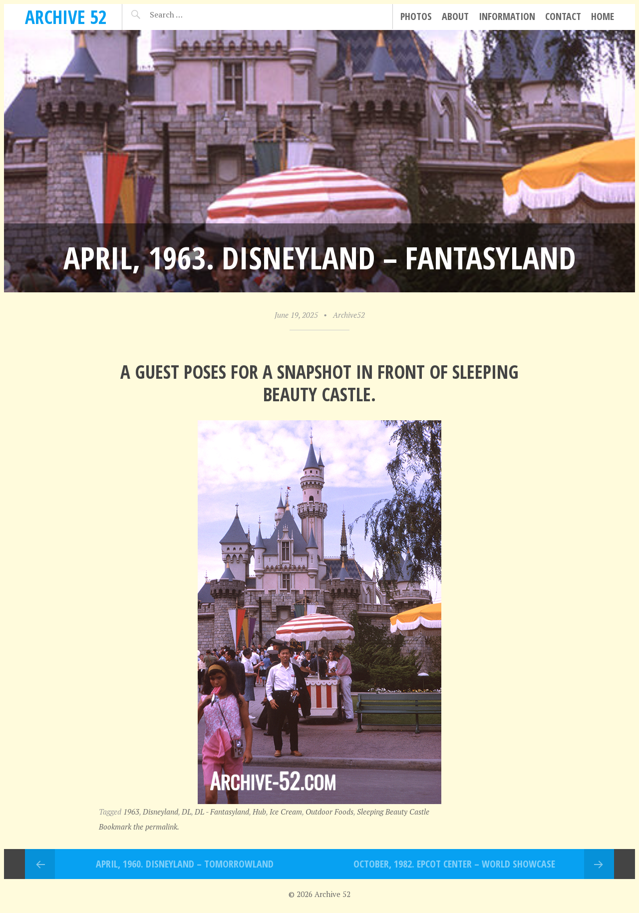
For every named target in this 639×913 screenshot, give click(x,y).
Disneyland (160, 812)
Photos (416, 16)
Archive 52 (66, 16)
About (455, 16)
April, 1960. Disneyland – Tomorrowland (185, 864)
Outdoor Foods (329, 812)
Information (507, 16)
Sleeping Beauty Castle (393, 812)
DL (186, 812)
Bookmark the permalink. (139, 827)
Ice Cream (286, 812)
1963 (131, 812)
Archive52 (349, 315)
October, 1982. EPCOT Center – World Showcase (454, 864)
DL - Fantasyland (222, 812)
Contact (563, 16)
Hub (259, 812)
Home (602, 16)
